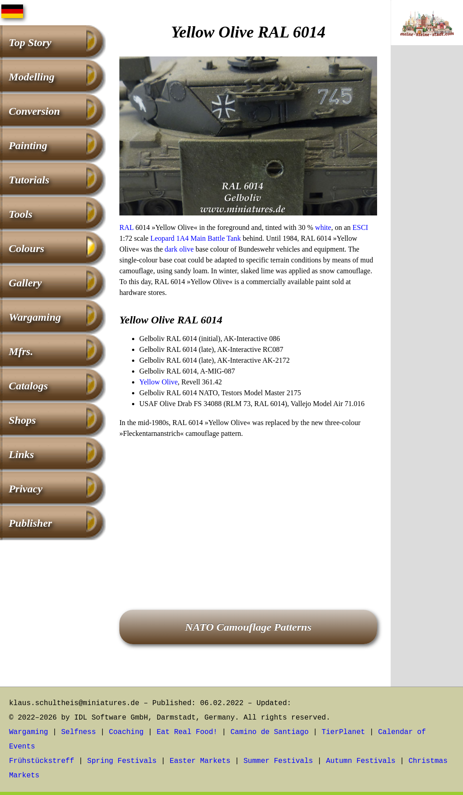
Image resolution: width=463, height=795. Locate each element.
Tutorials (29, 180)
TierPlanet (343, 732)
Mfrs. (21, 351)
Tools (20, 214)
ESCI (361, 227)
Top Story (30, 42)
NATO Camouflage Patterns (248, 627)
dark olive (179, 249)
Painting (28, 145)
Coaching (126, 732)
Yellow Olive (158, 382)
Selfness (78, 732)
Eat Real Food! (186, 732)
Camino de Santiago (270, 732)
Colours (26, 248)
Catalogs (28, 386)
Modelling (31, 77)
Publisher (30, 523)
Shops (22, 420)
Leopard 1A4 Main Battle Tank (195, 238)
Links (21, 454)
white (323, 227)
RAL (126, 227)
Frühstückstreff (41, 761)
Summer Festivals (278, 761)
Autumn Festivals (361, 761)
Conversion (34, 111)
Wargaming (35, 317)
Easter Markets (200, 761)
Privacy (26, 489)
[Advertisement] (248, 511)
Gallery (25, 283)
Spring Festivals (122, 761)
